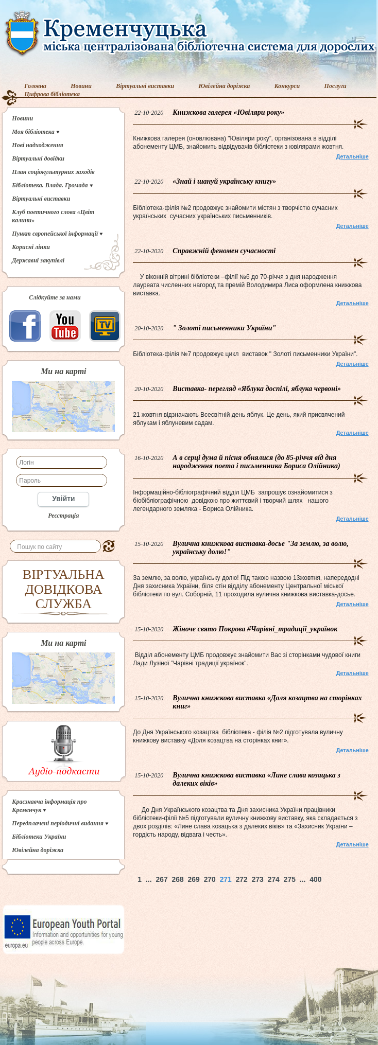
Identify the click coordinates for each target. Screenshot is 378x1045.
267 (162, 879)
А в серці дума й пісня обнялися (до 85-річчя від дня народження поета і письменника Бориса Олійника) (256, 462)
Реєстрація (63, 515)
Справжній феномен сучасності (224, 251)
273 (258, 879)
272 (242, 879)
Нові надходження (37, 145)
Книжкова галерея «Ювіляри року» (228, 112)
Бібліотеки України (39, 836)
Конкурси (287, 86)
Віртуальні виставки (145, 86)
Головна (35, 86)
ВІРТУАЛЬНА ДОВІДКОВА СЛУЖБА (64, 589)
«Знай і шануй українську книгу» (224, 181)
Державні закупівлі (38, 260)
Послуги (335, 86)
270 (210, 879)
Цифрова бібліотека (52, 94)
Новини (81, 86)
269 (194, 879)
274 (274, 879)
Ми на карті (63, 371)
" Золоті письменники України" (224, 328)
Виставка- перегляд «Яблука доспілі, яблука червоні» (257, 389)
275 (290, 879)
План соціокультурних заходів (53, 171)
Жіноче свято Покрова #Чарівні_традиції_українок (255, 629)
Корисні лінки (31, 247)
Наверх (360, 879)
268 (178, 879)
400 (315, 879)
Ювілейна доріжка (224, 86)
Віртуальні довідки (38, 158)
